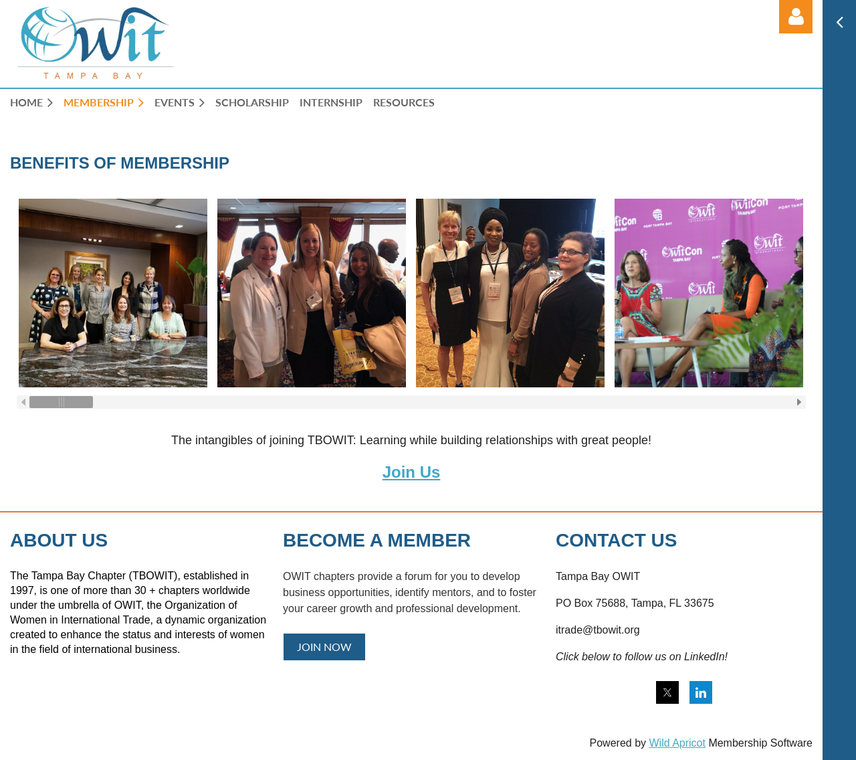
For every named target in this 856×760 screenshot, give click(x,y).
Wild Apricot (677, 743)
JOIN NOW (324, 646)
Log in (796, 16)
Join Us (412, 472)
